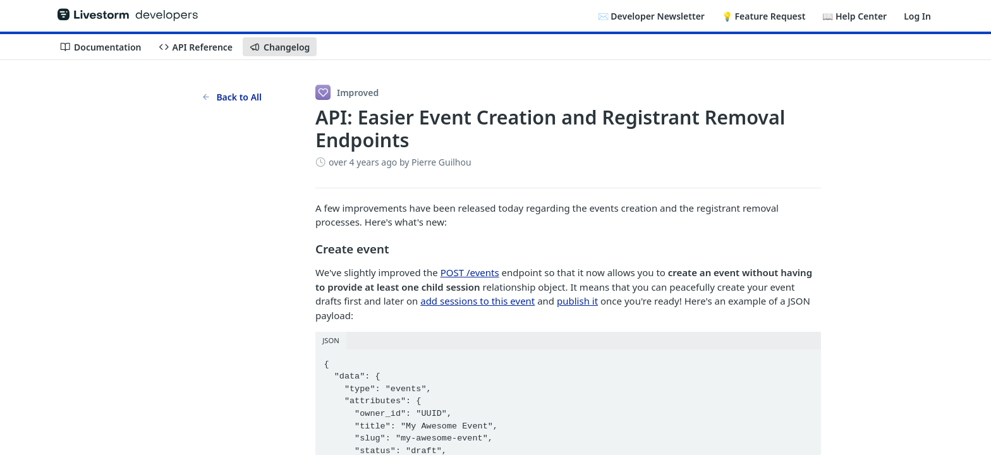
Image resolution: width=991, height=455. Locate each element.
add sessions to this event (477, 300)
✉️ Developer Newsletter (651, 16)
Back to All (232, 97)
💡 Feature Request (763, 16)
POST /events (470, 272)
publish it (577, 300)
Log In (917, 16)
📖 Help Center (854, 16)
